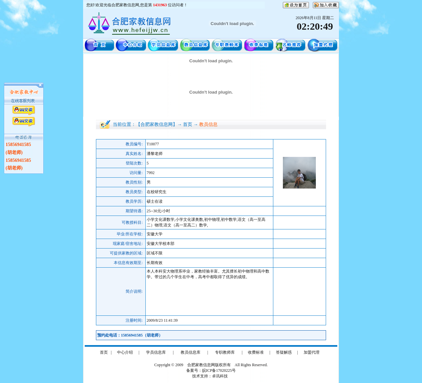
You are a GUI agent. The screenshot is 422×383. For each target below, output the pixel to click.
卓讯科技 (220, 376)
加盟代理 (311, 352)
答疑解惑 (284, 352)
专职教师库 (225, 352)
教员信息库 (190, 352)
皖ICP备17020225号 (219, 370)
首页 (104, 352)
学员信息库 (156, 352)
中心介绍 (125, 352)
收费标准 (256, 352)
